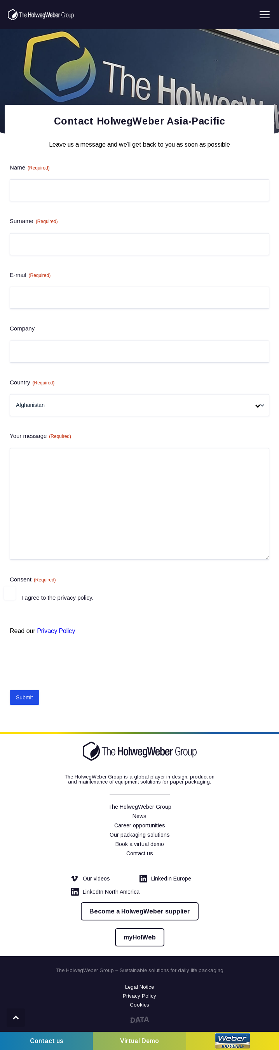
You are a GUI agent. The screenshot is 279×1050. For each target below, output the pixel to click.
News (139, 816)
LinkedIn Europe (165, 878)
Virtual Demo (139, 1041)
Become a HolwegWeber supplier (139, 911)
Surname (34, 221)
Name (30, 167)
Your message (40, 436)
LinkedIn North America (105, 891)
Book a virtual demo (139, 844)
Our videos (90, 878)
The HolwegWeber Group (139, 807)
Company (22, 328)
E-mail (30, 275)
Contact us (139, 853)
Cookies (139, 1004)
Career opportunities (139, 825)
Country (32, 382)
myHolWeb (140, 937)
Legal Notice (139, 986)
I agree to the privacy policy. (57, 597)
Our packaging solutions (140, 834)
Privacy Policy (56, 631)
